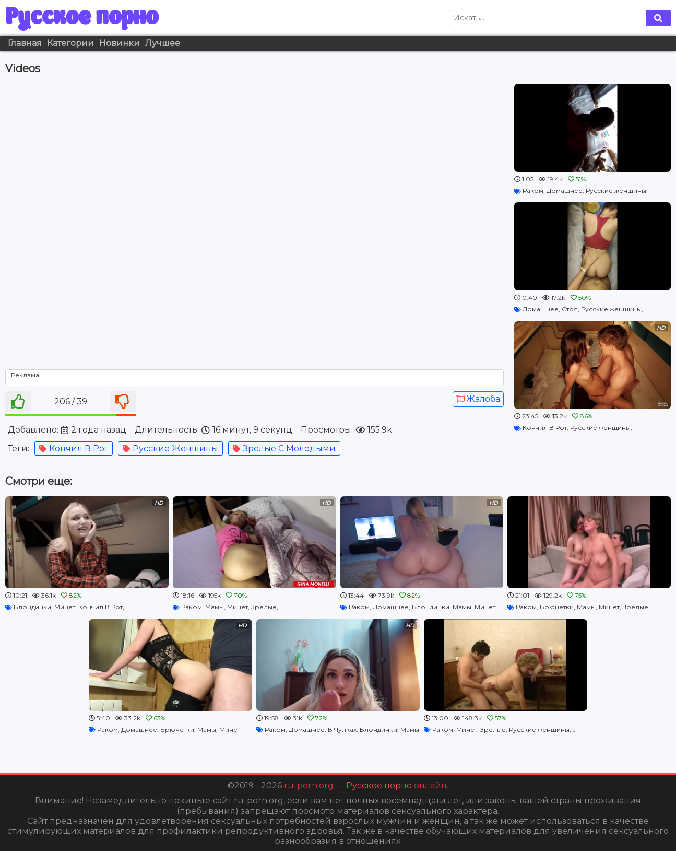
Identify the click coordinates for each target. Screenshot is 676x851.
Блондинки (32, 607)
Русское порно (81, 17)
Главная (25, 43)
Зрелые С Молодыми (284, 448)
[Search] (547, 18)
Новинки (119, 43)
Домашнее (565, 190)
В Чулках (342, 729)
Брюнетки (557, 607)
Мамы (214, 607)
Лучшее (162, 43)
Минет (64, 607)
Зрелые (264, 607)
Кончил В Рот (73, 448)
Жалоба (478, 399)
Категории (70, 43)
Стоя (570, 309)
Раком (533, 190)
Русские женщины (170, 448)
